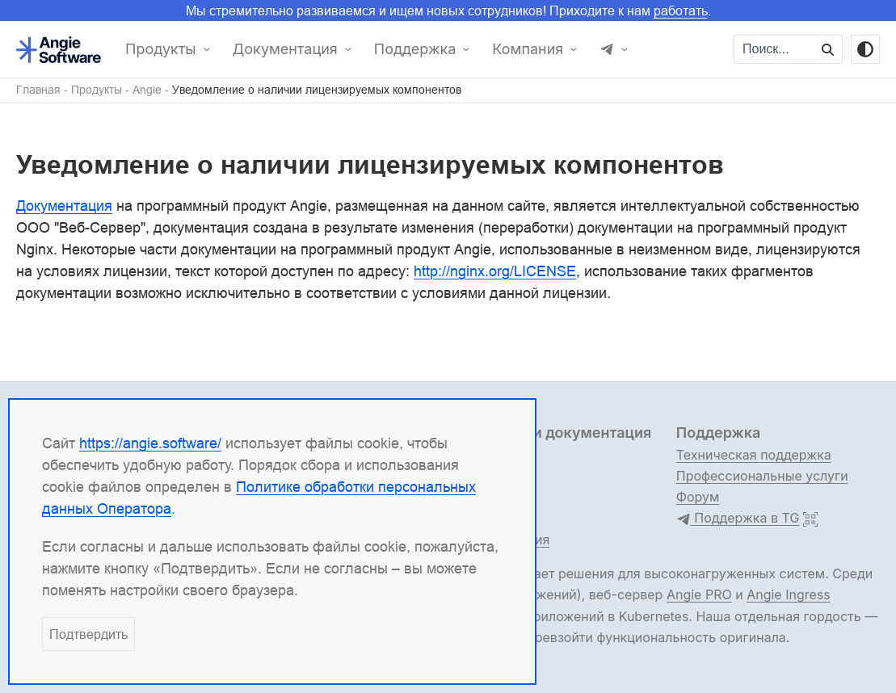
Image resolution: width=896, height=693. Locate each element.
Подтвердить (88, 634)
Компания (527, 49)
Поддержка (415, 49)
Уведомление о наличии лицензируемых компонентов (316, 90)
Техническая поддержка (753, 454)
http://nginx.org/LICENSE (495, 270)
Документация (285, 49)
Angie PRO (699, 594)
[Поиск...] (774, 49)
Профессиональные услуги (762, 475)
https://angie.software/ (150, 443)
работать (681, 10)
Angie (147, 90)
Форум (698, 496)
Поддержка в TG (738, 518)
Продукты (160, 49)
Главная (38, 90)
